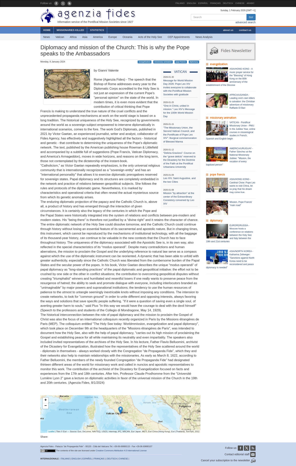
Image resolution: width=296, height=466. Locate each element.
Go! (251, 17)
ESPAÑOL (203, 3)
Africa (73, 36)
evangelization (144, 62)
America (98, 36)
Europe (112, 36)
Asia (84, 36)
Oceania (127, 36)
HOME (47, 30)
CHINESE (239, 3)
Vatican (59, 36)
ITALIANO (180, 3)
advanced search (245, 22)
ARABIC (250, 3)
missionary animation (163, 62)
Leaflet (51, 431)
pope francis (181, 62)
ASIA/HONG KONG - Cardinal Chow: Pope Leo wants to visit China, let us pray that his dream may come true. (242, 186)
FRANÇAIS (215, 3)
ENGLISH (191, 3)
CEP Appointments (179, 36)
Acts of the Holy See (150, 36)
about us (228, 30)
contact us (245, 30)
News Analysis (204, 36)
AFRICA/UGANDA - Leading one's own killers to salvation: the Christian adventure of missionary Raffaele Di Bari (242, 101)
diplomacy (194, 62)
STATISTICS (97, 30)
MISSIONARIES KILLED (70, 30)
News (46, 36)
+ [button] (45, 400)
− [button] (45, 406)
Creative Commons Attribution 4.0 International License (121, 450)
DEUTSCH (228, 3)
